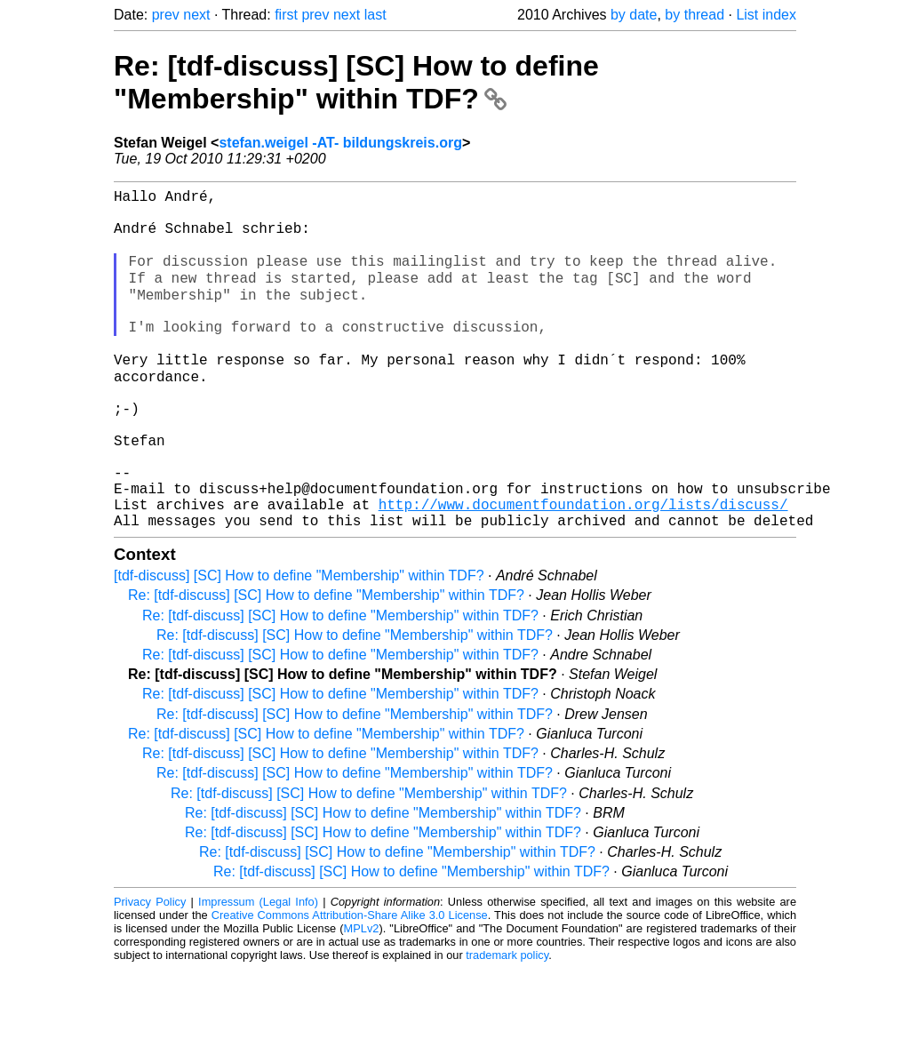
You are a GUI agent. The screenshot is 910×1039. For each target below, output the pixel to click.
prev (166, 14)
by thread (694, 14)
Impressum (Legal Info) (258, 972)
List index (766, 14)
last (375, 14)
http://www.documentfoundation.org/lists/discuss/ (583, 570)
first (286, 14)
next (196, 14)
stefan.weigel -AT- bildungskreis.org (340, 142)
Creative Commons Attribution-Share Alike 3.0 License (350, 985)
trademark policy (507, 1025)
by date (634, 14)
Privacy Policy (150, 972)
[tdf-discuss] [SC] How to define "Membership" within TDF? (299, 645)
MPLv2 (361, 998)
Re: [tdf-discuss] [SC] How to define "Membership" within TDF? (356, 82)
